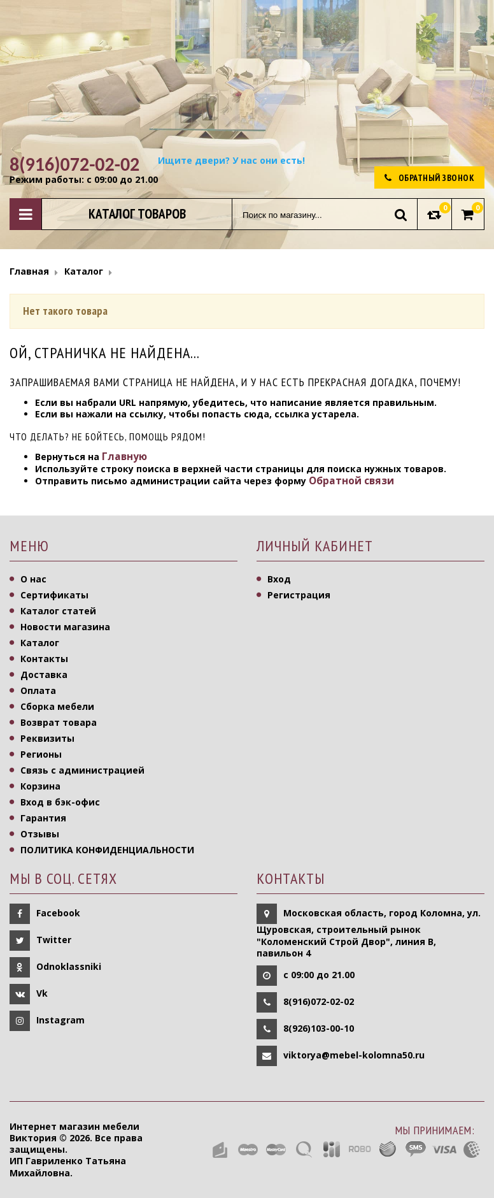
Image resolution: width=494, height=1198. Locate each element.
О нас (33, 579)
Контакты (44, 659)
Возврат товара (58, 722)
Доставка (43, 674)
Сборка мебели (57, 706)
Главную (124, 456)
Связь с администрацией (82, 770)
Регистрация (298, 595)
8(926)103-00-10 (318, 1028)
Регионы (41, 754)
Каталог (39, 643)
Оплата (38, 690)
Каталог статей (58, 611)
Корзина (40, 786)
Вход (279, 579)
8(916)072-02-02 (318, 1001)
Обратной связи (351, 480)
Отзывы (39, 834)
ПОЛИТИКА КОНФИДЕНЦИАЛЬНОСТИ (107, 850)
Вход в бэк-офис (60, 802)
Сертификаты (54, 595)
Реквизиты (47, 738)
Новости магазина (65, 627)
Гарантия (43, 818)
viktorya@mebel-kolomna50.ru (354, 1055)
